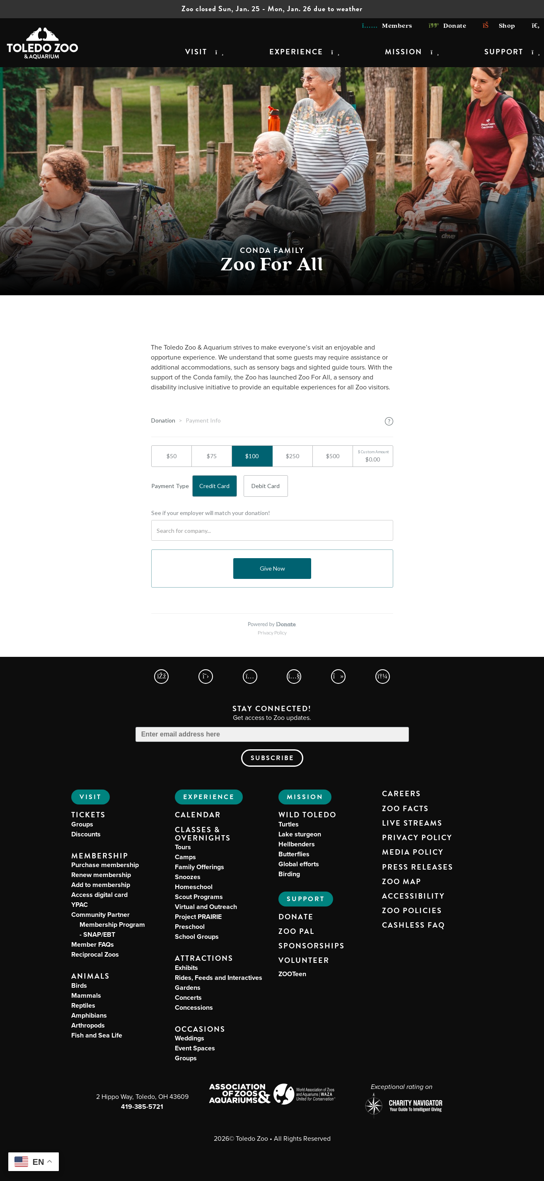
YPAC (79, 904)
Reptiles (83, 1005)
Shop (499, 25)
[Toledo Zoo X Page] (205, 676)
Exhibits (186, 967)
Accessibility (413, 896)
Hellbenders (296, 844)
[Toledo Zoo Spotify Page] (382, 676)
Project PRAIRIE (198, 916)
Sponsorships (311, 946)
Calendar (198, 815)
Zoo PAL (296, 931)
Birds (79, 985)
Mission (403, 51)
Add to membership (100, 884)
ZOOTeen (292, 974)
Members (387, 25)
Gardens (188, 987)
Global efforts (298, 864)
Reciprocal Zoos (95, 954)
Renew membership (101, 875)
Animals (90, 976)
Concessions (194, 1007)
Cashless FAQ (413, 925)
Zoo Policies (412, 910)
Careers (401, 794)
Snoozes (188, 877)
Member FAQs (92, 944)
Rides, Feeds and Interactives (218, 977)
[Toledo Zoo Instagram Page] (250, 676)
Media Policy (413, 852)
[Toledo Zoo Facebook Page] (161, 676)
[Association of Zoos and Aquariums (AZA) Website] (239, 1094)
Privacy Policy (417, 838)
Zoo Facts (405, 808)
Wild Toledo (307, 814)
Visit (196, 51)
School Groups (197, 936)
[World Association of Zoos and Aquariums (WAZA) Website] (304, 1095)
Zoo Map (401, 881)
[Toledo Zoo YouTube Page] (294, 676)
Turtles (288, 824)
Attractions (204, 958)
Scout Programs (199, 897)
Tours (183, 847)
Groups (82, 824)
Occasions (200, 1029)
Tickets (88, 814)
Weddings (189, 1038)
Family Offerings (199, 867)
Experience (296, 51)
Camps (185, 857)
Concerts (188, 997)
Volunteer (303, 960)
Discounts (86, 834)
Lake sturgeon (299, 834)
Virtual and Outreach (206, 906)
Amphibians (89, 1015)
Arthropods (88, 1025)
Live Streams (412, 823)
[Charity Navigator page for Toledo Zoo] (401, 1106)
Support (503, 51)
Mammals (86, 995)
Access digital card (99, 894)
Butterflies (293, 854)
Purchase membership (105, 865)
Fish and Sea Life (96, 1035)
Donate (448, 25)
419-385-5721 (142, 1106)
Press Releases (417, 867)
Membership (99, 855)
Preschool (190, 926)
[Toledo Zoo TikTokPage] (338, 676)
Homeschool (194, 887)
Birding (289, 874)
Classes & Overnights (203, 834)
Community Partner (108, 924)
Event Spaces (195, 1048)
